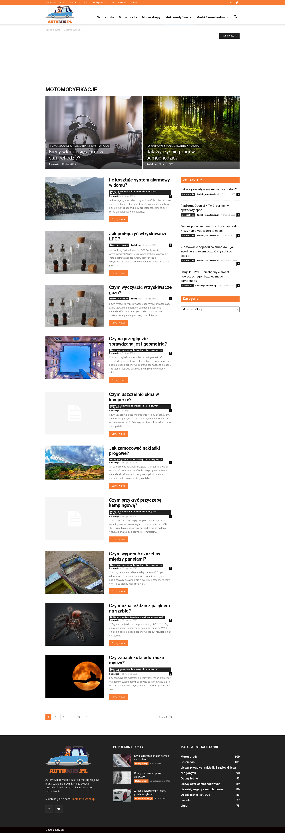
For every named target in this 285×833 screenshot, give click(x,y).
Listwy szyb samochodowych (200, 784)
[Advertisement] (142, 59)
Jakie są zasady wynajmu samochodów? (209, 189)
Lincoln (185, 800)
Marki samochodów (212, 17)
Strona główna (98, 2)
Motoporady (128, 17)
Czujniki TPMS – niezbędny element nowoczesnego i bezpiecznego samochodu (205, 276)
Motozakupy (151, 17)
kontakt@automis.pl (83, 799)
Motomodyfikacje (178, 17)
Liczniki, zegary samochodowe (202, 789)
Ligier (185, 805)
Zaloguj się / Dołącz (79, 2)
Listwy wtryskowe (119, 245)
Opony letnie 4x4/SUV (195, 795)
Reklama (122, 2)
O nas (111, 2)
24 (78, 717)
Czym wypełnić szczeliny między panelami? (134, 556)
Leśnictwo (188, 762)
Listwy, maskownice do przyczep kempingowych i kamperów (79, 146)
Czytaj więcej (118, 219)
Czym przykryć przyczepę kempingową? (135, 502)
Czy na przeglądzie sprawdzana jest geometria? (138, 341)
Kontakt (133, 2)
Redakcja (54, 164)
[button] (235, 17)
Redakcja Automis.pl (207, 194)
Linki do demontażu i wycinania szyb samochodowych (137, 617)
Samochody (105, 17)
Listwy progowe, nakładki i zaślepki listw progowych (174, 146)
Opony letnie (189, 778)
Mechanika (187, 285)
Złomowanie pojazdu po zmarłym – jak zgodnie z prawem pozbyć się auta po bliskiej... (207, 251)
